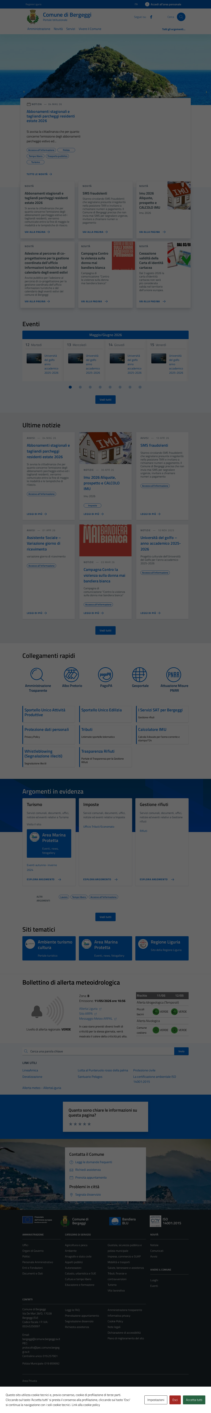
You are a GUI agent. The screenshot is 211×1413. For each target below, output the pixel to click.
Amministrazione (38, 28)
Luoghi (154, 1280)
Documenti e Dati (32, 1273)
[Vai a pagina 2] (80, 387)
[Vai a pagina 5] (110, 387)
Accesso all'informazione (103, 896)
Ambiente (71, 1251)
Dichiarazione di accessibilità (124, 1332)
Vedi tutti (105, 399)
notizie (89, 470)
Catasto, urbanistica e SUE (80, 1273)
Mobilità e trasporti (119, 1262)
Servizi (70, 28)
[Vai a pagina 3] (90, 387)
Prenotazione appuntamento (82, 1315)
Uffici (25, 1245)
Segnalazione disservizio (79, 1321)
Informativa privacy (119, 1315)
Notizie (154, 1245)
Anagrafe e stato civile (78, 1256)
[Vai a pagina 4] (100, 387)
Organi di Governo (33, 1251)
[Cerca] (181, 17)
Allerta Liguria (90, 1008)
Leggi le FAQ (72, 1310)
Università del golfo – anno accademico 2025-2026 (160, 543)
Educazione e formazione (79, 1285)
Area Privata (29, 1381)
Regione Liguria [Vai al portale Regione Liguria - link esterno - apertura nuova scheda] (33, 4)
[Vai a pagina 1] (70, 387)
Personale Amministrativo (37, 1262)
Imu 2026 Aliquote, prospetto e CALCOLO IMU (102, 483)
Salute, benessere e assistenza (126, 1268)
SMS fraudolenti (154, 445)
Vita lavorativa (116, 1290)
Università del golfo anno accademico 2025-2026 (51, 364)
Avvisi (153, 1256)
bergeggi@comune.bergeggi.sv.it (41, 1339)
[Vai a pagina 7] (130, 387)
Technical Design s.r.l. (46, 1403)
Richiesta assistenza (77, 1327)
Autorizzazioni (73, 1268)
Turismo (112, 1285)
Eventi (154, 1286)
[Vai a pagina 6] (120, 387)
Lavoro (63, 896)
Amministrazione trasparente (125, 1310)
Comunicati (156, 1251)
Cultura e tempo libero (78, 1279)
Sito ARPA (88, 1013)
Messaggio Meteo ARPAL (98, 1018)
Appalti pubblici (74, 1262)
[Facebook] (149, 17)
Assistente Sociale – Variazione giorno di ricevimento (44, 543)
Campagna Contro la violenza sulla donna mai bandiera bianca (104, 575)
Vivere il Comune (90, 28)
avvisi (31, 438)
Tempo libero (79, 896)
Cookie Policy (115, 1321)
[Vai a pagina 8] (140, 387)
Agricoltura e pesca (76, 1245)
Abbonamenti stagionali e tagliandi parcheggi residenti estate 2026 (48, 451)
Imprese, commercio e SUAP (124, 1256)
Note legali (114, 1327)
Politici (26, 1256)
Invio (181, 1051)
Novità (58, 28)
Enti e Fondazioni (32, 1268)
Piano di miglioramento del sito (126, 1338)
